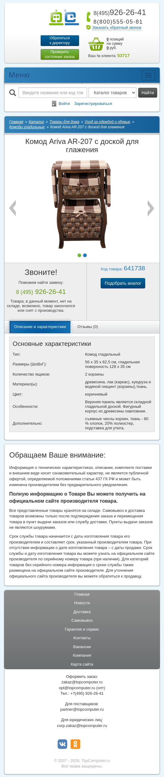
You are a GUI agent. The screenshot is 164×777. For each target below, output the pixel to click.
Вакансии (82, 646)
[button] (79, 255)
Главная (82, 594)
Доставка (82, 611)
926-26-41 (118, 12)
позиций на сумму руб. (115, 43)
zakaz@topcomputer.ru (82, 682)
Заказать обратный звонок (117, 27)
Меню (19, 75)
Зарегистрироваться (93, 103)
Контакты (81, 638)
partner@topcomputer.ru (82, 709)
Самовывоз (82, 620)
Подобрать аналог (123, 283)
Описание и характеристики (40, 326)
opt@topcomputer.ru (77, 688)
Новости (82, 603)
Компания (82, 655)
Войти (64, 103)
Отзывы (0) (87, 326)
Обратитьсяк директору (60, 40)
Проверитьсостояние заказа (59, 54)
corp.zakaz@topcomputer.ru (82, 725)
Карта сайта (82, 664)
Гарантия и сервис (82, 629)
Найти (148, 92)
